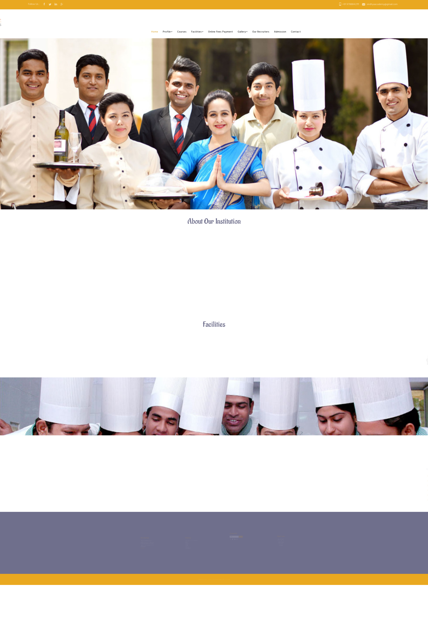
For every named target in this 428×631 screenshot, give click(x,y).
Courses (182, 32)
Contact (296, 32)
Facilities (197, 32)
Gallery (243, 32)
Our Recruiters (260, 32)
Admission (280, 32)
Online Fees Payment (220, 32)
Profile (168, 32)
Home (154, 32)
